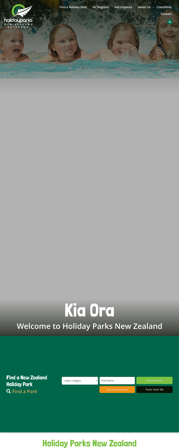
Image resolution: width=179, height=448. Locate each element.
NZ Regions (101, 7)
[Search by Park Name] (117, 380)
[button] (169, 22)
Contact (166, 14)
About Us (144, 7)
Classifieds (164, 7)
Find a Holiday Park (73, 7)
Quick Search (154, 380)
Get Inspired (123, 7)
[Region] (80, 381)
